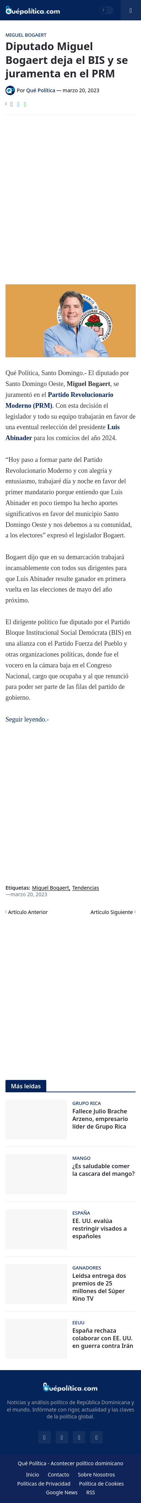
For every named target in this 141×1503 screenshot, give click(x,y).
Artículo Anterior (28, 912)
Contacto (58, 1474)
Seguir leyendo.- (27, 719)
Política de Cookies (101, 1483)
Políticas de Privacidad (43, 1483)
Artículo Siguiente (112, 912)
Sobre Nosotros (96, 1474)
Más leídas (26, 1086)
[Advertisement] (70, 194)
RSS (90, 1492)
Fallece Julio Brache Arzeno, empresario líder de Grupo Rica (100, 1119)
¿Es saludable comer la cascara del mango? (104, 1170)
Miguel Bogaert (50, 888)
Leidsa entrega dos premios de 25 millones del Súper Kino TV (99, 1287)
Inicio (32, 1474)
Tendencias (85, 888)
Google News (62, 1492)
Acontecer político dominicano (87, 1463)
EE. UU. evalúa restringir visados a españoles (100, 1228)
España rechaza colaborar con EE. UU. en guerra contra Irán (103, 1338)
